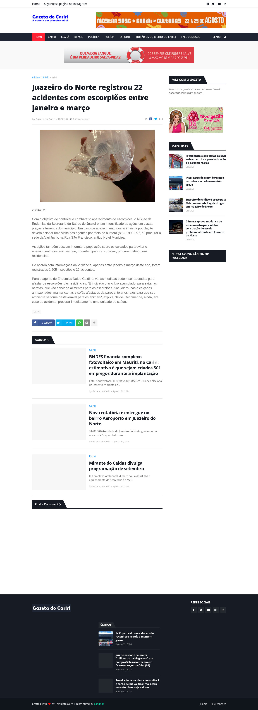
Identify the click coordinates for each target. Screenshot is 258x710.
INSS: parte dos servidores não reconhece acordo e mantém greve (205, 181)
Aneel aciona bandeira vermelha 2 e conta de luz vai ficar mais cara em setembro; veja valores (137, 684)
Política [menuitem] (93, 37)
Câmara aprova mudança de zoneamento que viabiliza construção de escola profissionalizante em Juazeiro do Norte (205, 228)
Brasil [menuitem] (78, 37)
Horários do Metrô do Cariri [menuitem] (156, 37)
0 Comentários (81, 119)
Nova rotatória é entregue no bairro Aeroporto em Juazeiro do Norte (122, 418)
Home (36, 4)
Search (217, 37)
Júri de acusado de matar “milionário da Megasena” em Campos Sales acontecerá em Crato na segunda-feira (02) (134, 660)
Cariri (53, 77)
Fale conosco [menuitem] (190, 37)
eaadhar (99, 704)
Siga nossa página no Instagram (65, 4)
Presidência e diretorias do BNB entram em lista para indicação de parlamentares (206, 159)
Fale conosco (218, 704)
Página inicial (40, 77)
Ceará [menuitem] (65, 37)
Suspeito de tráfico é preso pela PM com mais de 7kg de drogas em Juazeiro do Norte (206, 203)
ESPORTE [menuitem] (125, 37)
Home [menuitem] (38, 37)
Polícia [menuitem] (109, 37)
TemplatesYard (64, 704)
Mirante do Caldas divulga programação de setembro (116, 465)
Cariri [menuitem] (52, 37)
